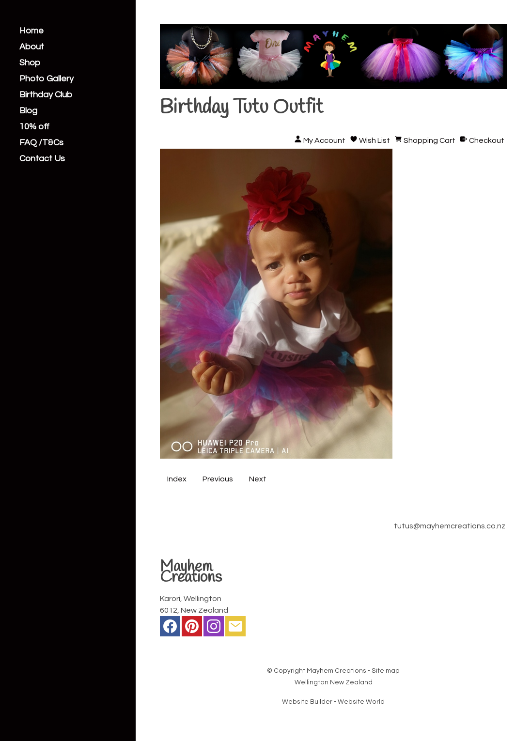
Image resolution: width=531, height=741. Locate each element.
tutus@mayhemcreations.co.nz (449, 526)
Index (177, 479)
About (31, 47)
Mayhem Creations (336, 670)
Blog (28, 111)
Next (257, 479)
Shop (29, 63)
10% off (34, 127)
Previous (218, 479)
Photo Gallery (46, 79)
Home (31, 31)
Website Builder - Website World (333, 701)
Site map (386, 670)
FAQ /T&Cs (41, 143)
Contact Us (42, 158)
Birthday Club (45, 95)
